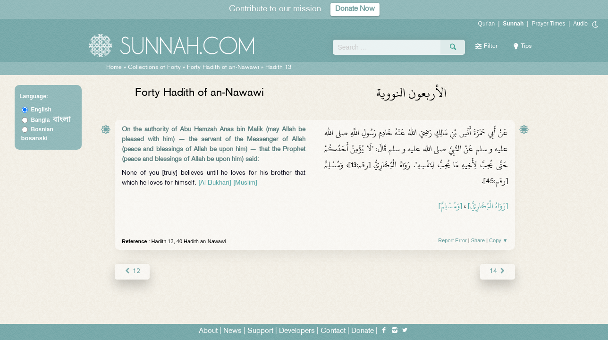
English (41, 109)
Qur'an (486, 23)
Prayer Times (548, 23)
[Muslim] (245, 183)
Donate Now (355, 9)
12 (132, 271)
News (232, 331)
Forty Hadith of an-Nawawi (223, 67)
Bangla (51, 120)
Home (114, 67)
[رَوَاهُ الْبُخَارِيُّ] (488, 205)
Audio (580, 23)
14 (497, 271)
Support (260, 331)
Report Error (452, 240)
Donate (362, 331)
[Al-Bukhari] (214, 183)
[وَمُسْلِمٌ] (450, 205)
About (208, 331)
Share (478, 240)
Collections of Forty (154, 67)
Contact (333, 331)
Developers (297, 331)
